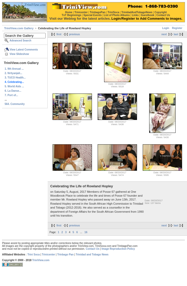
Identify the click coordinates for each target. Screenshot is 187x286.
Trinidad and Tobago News (92, 254)
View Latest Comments (24, 49)
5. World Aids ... (14, 86)
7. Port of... (11, 95)
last (176, 34)
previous (74, 34)
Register (177, 28)
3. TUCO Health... (15, 77)
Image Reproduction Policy (118, 248)
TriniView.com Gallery (19, 28)
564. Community (15, 104)
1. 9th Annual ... (14, 68)
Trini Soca (33, 254)
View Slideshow (19, 54)
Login (165, 28)
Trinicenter (48, 254)
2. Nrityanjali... (13, 73)
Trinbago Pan (65, 254)
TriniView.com (40, 260)
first (58, 34)
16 (85, 232)
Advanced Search (20, 40)
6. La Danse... (13, 90)
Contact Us (92, 248)
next (164, 34)
